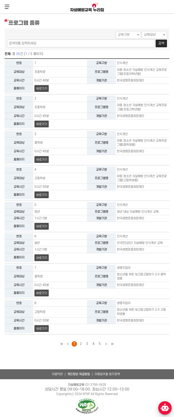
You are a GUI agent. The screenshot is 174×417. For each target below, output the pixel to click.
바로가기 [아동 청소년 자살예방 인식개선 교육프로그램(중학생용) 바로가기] (41, 159)
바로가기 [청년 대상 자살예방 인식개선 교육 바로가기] (41, 226)
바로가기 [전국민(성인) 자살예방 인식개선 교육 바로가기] (41, 258)
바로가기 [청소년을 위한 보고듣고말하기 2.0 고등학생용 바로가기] (41, 328)
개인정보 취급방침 (78, 374)
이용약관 (57, 374)
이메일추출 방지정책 (107, 374)
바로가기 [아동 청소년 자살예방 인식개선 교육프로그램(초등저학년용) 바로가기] (41, 88)
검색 (161, 43)
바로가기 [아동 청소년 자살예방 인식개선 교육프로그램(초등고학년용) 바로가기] (41, 124)
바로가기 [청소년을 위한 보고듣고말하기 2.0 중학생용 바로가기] (41, 293)
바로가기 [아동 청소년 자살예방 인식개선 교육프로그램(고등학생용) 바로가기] (41, 195)
